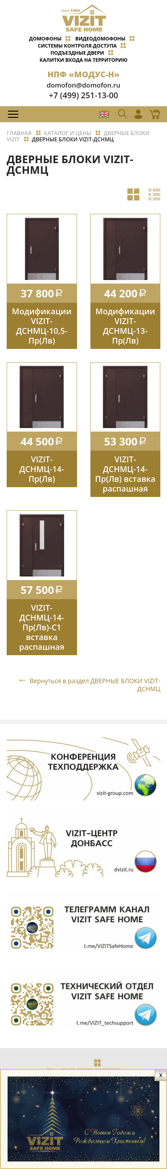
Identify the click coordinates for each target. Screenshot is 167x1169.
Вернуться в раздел (94, 685)
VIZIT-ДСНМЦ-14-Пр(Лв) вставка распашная (125, 474)
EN (104, 114)
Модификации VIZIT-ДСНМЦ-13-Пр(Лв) (125, 326)
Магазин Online (152, 114)
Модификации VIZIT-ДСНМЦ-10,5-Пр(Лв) (42, 326)
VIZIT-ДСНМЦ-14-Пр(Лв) (42, 469)
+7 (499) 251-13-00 (83, 95)
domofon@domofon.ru (84, 84)
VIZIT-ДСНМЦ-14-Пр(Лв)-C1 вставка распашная (42, 627)
